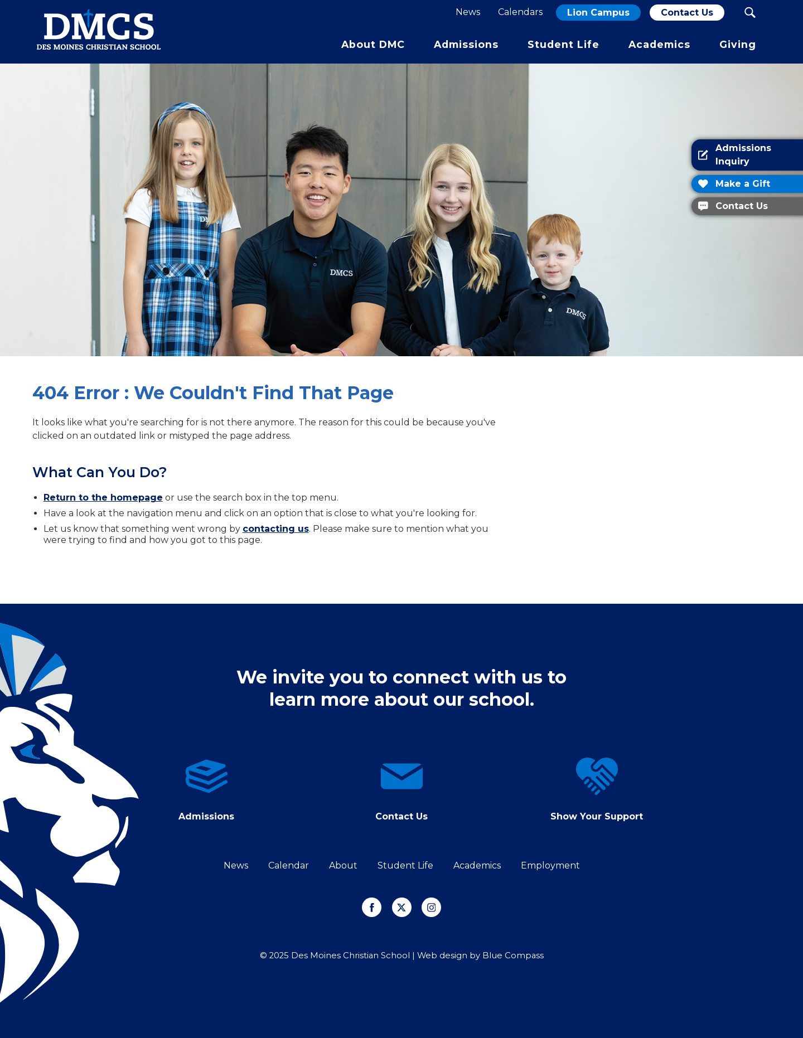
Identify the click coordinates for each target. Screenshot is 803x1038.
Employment (550, 865)
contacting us (276, 528)
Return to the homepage (103, 497)
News (236, 865)
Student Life (405, 865)
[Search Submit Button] (750, 12)
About (343, 865)
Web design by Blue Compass (480, 955)
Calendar (288, 865)
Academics (477, 865)
